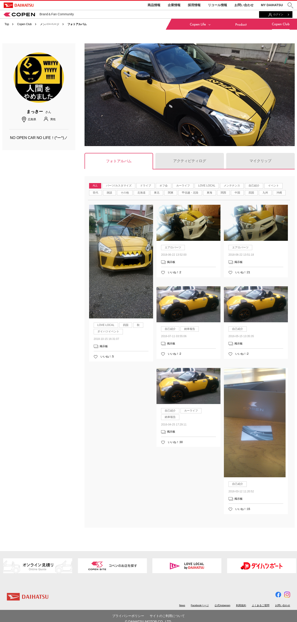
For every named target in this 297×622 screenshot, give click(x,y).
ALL (95, 185)
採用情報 (194, 5)
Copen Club (24, 24)
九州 (265, 192)
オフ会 (163, 185)
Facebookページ (200, 605)
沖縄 (279, 192)
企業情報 (174, 5)
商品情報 (154, 5)
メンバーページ (49, 24)
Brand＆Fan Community (39, 14)
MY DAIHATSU (272, 5)
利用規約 (241, 605)
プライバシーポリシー (128, 616)
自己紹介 (254, 185)
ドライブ (145, 185)
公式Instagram (222, 605)
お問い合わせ (244, 5)
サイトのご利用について (167, 616)
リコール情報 (217, 5)
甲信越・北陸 (190, 192)
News (182, 605)
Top (7, 24)
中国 (237, 192)
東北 (156, 192)
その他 (125, 192)
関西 (223, 192)
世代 (95, 192)
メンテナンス (232, 185)
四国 (251, 192)
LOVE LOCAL (206, 185)
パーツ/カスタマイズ (118, 185)
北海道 (141, 192)
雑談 (109, 192)
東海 (209, 192)
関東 (170, 192)
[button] (290, 5)
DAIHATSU (19, 5)
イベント (273, 185)
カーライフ (183, 185)
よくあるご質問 (260, 605)
